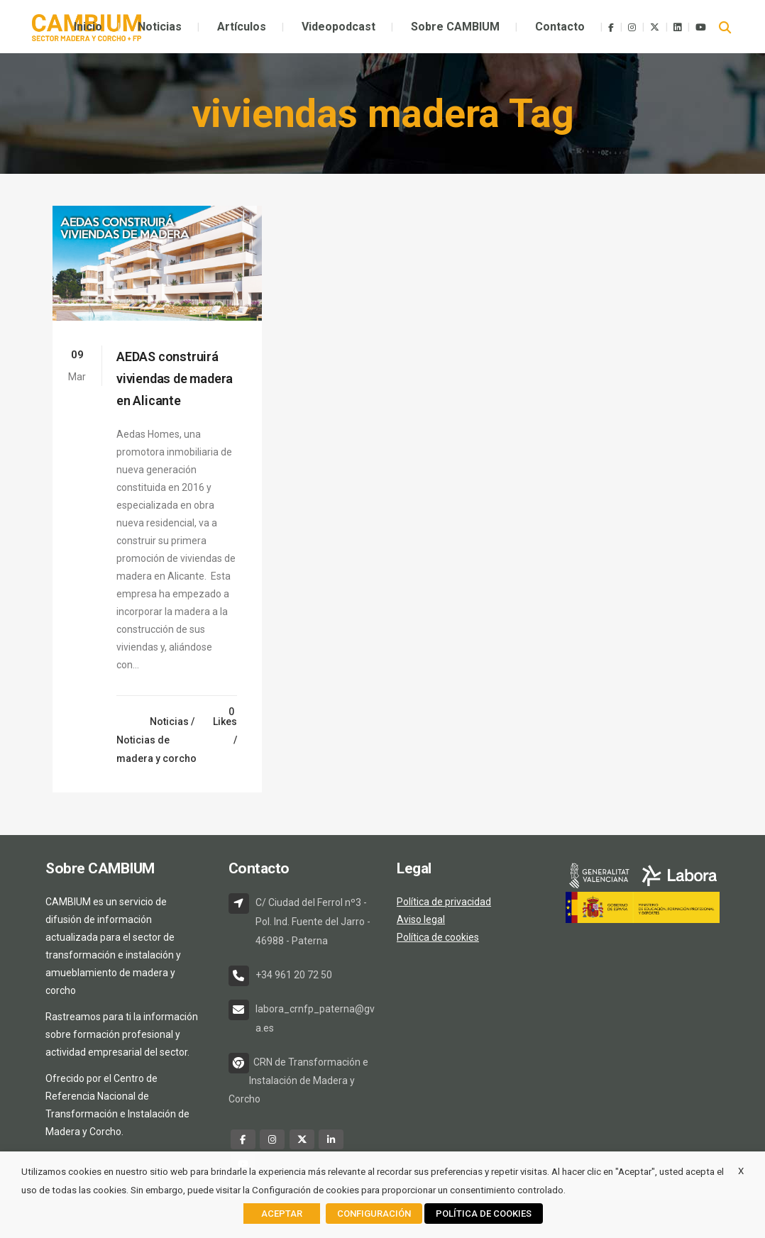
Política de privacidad (444, 901)
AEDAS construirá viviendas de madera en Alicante (174, 378)
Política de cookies (438, 937)
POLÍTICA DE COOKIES (484, 1213)
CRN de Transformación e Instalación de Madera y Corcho (298, 1080)
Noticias (169, 721)
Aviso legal (421, 919)
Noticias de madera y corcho (156, 749)
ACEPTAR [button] (281, 1213)
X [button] (741, 1171)
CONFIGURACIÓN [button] (374, 1213)
